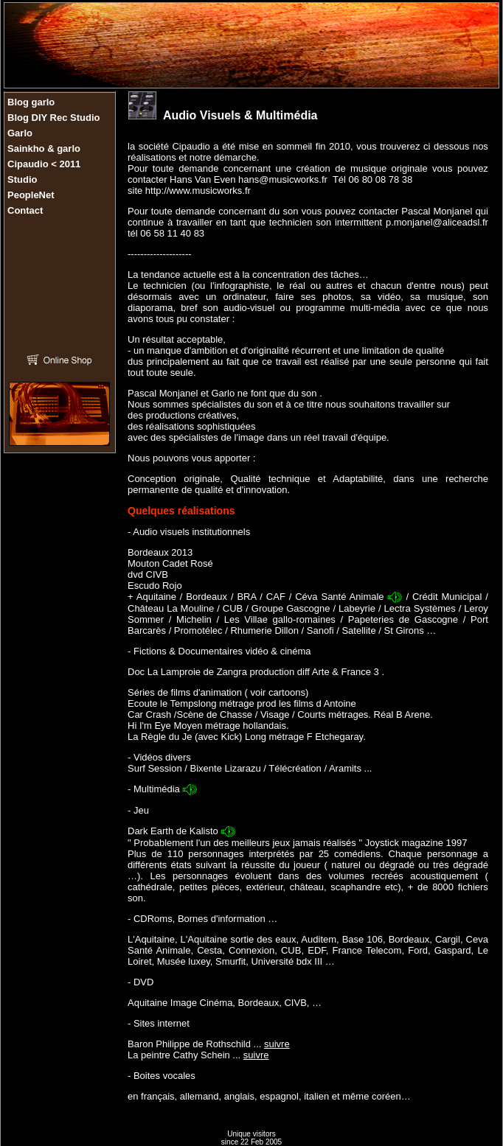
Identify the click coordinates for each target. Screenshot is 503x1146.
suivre (277, 1043)
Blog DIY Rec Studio (53, 117)
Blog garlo (31, 102)
